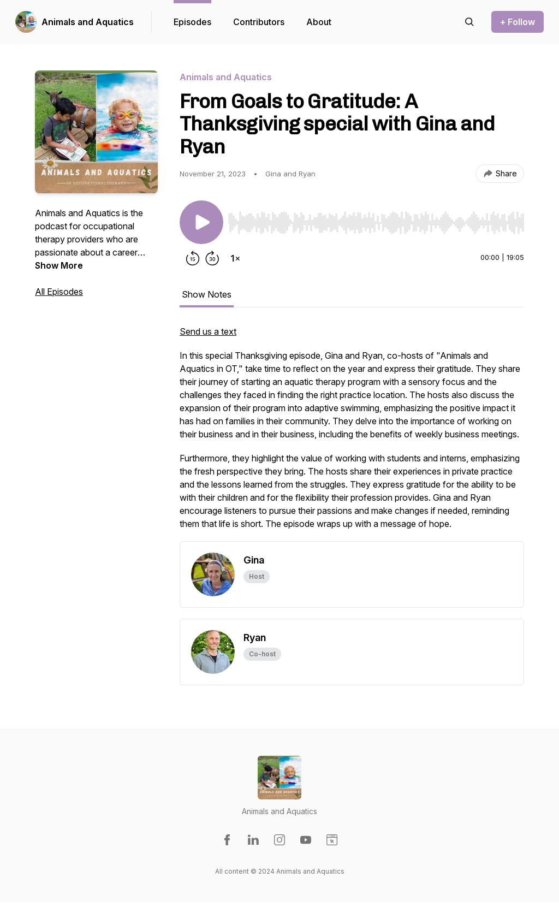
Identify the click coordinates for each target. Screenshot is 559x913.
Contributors (258, 21)
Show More (59, 265)
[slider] (376, 222)
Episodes (192, 21)
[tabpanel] (352, 433)
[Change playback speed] (235, 258)
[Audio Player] (376, 219)
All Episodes (59, 291)
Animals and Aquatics (87, 21)
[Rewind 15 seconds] (192, 258)
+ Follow (517, 21)
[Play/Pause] (201, 222)
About (318, 21)
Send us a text (208, 331)
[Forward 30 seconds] (212, 258)
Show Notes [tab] (206, 294)
